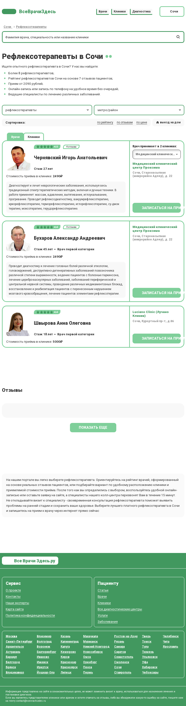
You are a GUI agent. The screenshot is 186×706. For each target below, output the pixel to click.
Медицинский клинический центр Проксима (155, 165)
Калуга (65, 646)
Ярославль (170, 646)
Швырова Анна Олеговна (62, 323)
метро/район (140, 110)
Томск (146, 641)
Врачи (103, 11)
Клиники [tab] (34, 136)
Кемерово (68, 652)
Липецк (66, 672)
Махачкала (90, 636)
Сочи (118, 667)
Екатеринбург (46, 652)
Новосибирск (93, 652)
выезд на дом (168, 122)
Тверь (146, 636)
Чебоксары (150, 672)
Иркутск (42, 667)
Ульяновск (150, 657)
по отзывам (125, 122)
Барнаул (11, 657)
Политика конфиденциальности (30, 615)
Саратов (120, 652)
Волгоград (44, 641)
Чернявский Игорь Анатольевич (70, 157)
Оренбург (90, 662)
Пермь (88, 672)
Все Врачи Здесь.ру (34, 560)
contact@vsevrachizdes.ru (31, 700)
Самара (119, 646)
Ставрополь (122, 672)
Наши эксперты (17, 603)
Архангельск (15, 646)
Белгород (13, 662)
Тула (145, 646)
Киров (65, 657)
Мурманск (90, 641)
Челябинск (171, 636)
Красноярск (69, 667)
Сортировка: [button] (15, 122)
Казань (65, 636)
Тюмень (148, 652)
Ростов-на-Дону (126, 636)
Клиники (120, 11)
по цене (141, 122)
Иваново (43, 657)
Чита (166, 641)
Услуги (103, 615)
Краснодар (68, 662)
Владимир (44, 636)
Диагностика (141, 11)
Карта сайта (15, 609)
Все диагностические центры (120, 609)
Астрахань (13, 652)
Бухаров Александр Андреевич (69, 238)
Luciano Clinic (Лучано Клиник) (151, 314)
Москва (11, 636)
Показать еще (93, 427)
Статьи (103, 590)
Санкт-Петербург (19, 641)
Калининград (70, 641)
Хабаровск (149, 667)
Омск (87, 657)
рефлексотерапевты (47, 110)
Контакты (13, 596)
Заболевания (108, 621)
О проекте (13, 590)
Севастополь (123, 657)
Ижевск (42, 662)
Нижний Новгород (96, 646)
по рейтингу (105, 122)
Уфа (145, 662)
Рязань (119, 641)
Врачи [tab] (15, 136)
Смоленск (121, 662)
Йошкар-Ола (45, 672)
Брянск (11, 667)
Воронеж (43, 646)
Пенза (87, 667)
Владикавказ (15, 672)
